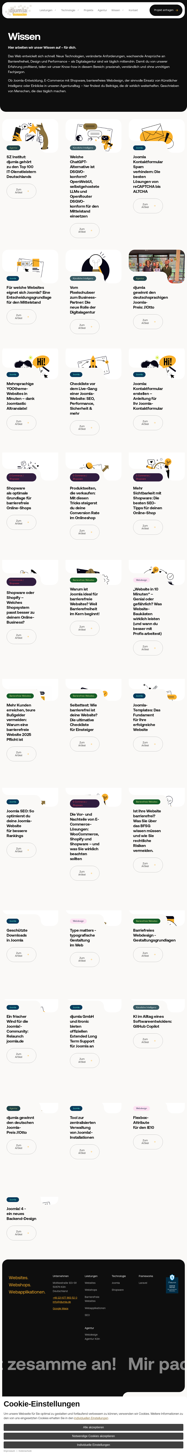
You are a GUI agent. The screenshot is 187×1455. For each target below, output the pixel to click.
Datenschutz (25, 1451)
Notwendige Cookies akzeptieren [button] (93, 1436)
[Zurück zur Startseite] (18, 10)
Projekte (88, 10)
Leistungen (46, 10)
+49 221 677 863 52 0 (65, 1297)
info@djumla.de (62, 1301)
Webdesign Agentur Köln (92, 1336)
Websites (90, 1282)
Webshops (91, 1289)
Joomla (116, 1282)
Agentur (102, 10)
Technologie (68, 10)
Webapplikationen (95, 1308)
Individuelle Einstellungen (93, 1444)
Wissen (115, 10)
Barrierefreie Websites (92, 1299)
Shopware (118, 1289)
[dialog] (93, 1425)
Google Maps (60, 1308)
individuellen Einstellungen (91, 1418)
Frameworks (146, 1276)
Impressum (9, 1451)
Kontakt (133, 10)
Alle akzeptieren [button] (93, 1427)
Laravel (143, 1282)
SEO (87, 1315)
